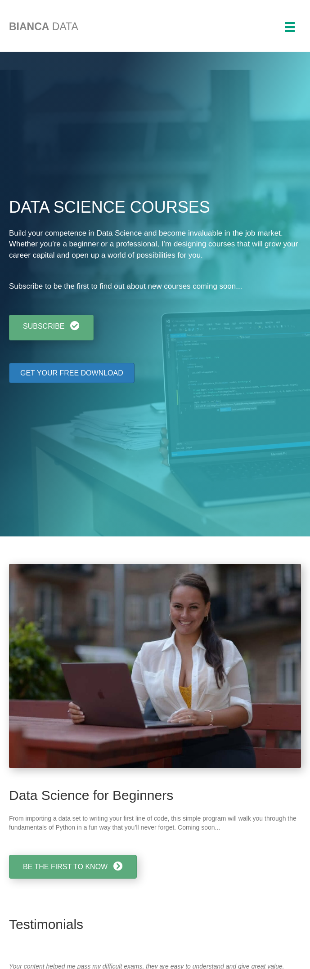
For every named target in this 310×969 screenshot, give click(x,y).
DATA (43, 26)
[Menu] (290, 27)
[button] (51, 327)
